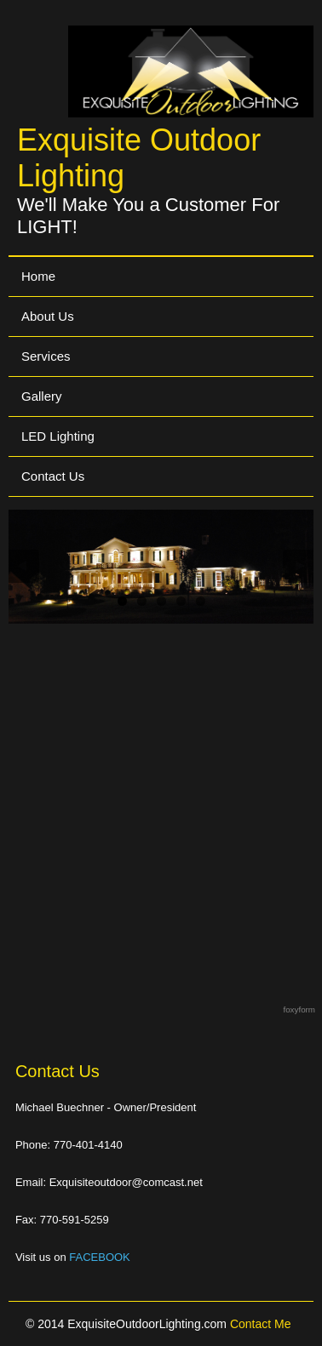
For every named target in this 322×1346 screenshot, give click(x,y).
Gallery (41, 396)
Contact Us (52, 476)
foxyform (299, 1009)
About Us (47, 316)
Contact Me (260, 1324)
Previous (24, 566)
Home (38, 276)
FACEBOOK (99, 1257)
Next (298, 566)
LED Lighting (58, 436)
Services (46, 356)
